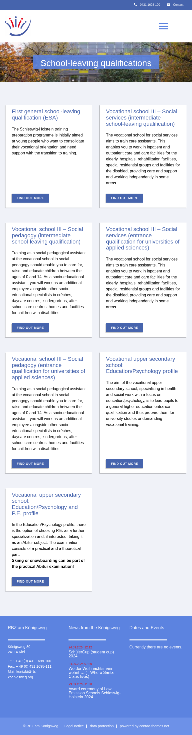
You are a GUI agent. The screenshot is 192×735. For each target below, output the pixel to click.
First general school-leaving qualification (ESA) (46, 114)
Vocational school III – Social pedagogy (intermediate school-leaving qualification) (47, 235)
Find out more (30, 198)
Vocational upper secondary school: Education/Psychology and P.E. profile (46, 504)
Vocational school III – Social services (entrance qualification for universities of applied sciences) (143, 238)
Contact (178, 4)
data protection (102, 726)
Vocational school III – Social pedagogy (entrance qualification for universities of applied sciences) (48, 368)
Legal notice (74, 726)
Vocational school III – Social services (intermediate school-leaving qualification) (141, 117)
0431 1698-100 (150, 4)
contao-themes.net (154, 726)
